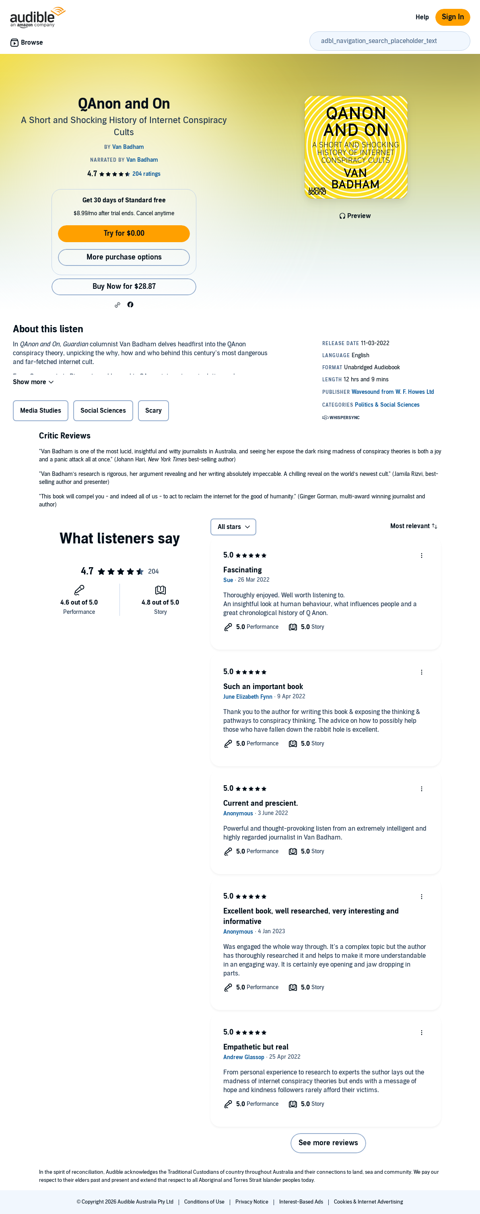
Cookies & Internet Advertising (368, 1202)
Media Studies (40, 412)
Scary (153, 412)
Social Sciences (103, 412)
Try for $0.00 (124, 233)
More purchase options (124, 257)
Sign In (453, 17)
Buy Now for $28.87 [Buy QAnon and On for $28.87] (124, 286)
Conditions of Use (205, 1202)
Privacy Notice (252, 1202)
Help (422, 17)
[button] (117, 305)
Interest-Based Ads (301, 1202)
